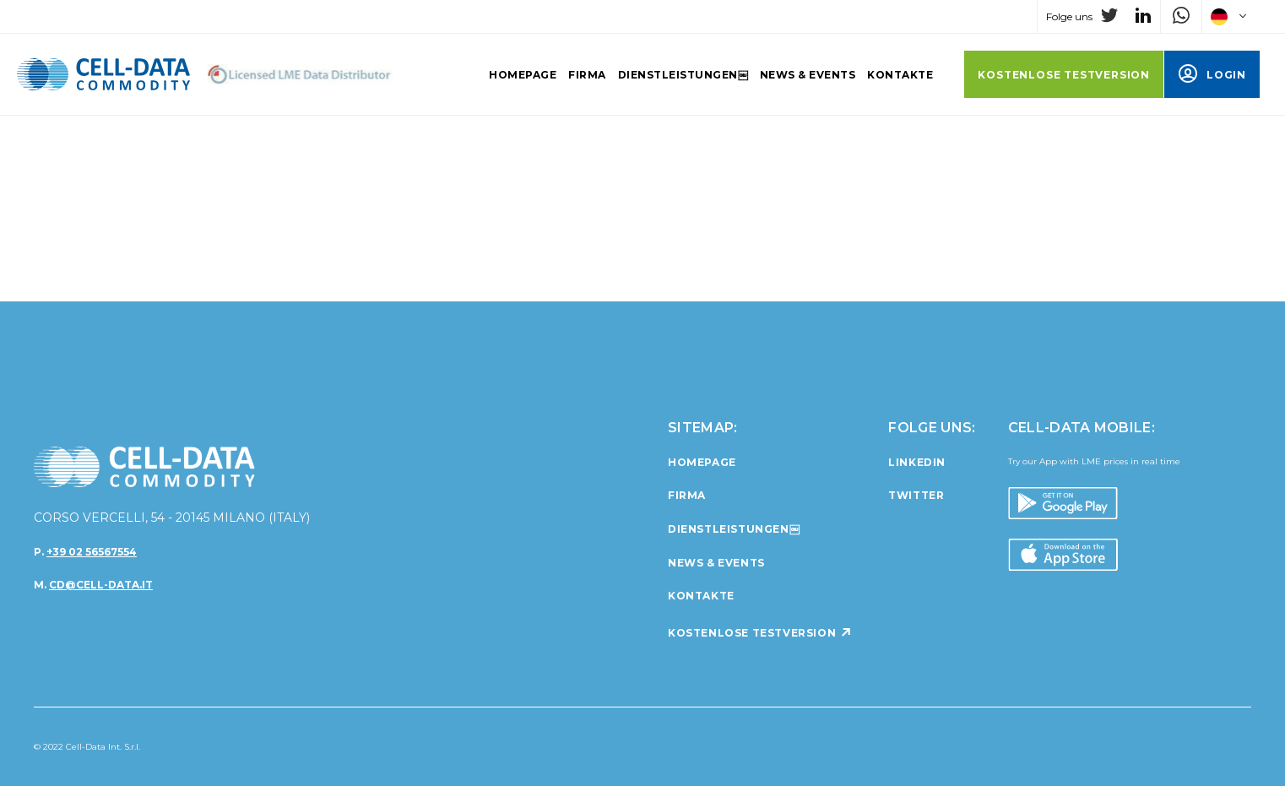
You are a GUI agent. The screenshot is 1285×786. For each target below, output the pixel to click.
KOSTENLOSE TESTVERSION (1064, 74)
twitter (916, 495)
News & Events (808, 74)
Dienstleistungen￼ (683, 74)
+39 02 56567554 (91, 551)
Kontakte (900, 74)
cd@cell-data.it (101, 584)
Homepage (522, 74)
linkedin (917, 462)
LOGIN (1212, 74)
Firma (587, 74)
